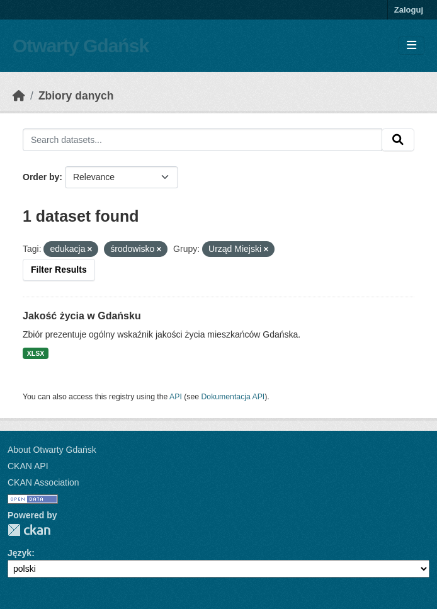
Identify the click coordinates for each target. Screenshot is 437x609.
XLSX (35, 353)
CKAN (29, 530)
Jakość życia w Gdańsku (82, 315)
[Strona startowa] (19, 95)
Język (19, 553)
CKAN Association (43, 482)
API (175, 396)
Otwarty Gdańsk (81, 45)
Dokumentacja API (233, 396)
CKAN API (28, 466)
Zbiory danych (76, 95)
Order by (41, 177)
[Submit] (398, 139)
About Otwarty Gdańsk (52, 450)
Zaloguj (408, 9)
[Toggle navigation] (411, 46)
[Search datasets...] (202, 139)
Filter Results (59, 270)
